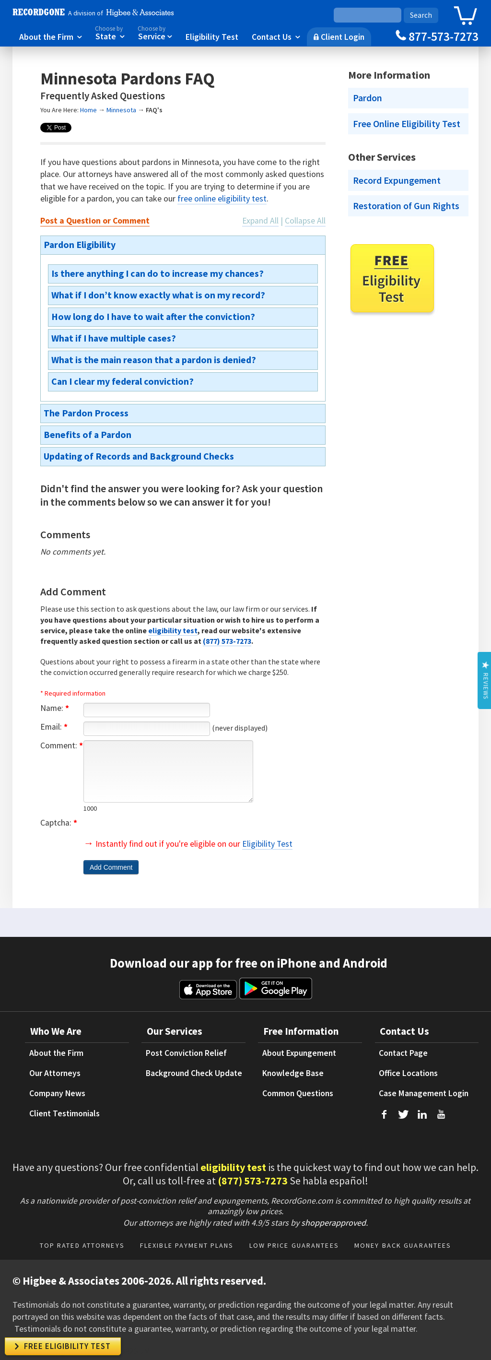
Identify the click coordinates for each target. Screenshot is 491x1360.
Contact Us (276, 36)
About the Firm (50, 36)
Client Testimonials (64, 1113)
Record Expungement (397, 180)
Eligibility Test (212, 36)
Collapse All (305, 220)
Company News (57, 1093)
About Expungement (299, 1053)
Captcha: (58, 822)
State (110, 32)
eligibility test (173, 630)
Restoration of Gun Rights (406, 206)
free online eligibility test (222, 198)
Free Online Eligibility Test (406, 124)
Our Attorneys (55, 1073)
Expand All (260, 220)
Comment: (61, 745)
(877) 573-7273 (227, 641)
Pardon (367, 98)
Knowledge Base (293, 1073)
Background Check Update (194, 1073)
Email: (54, 726)
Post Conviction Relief (186, 1053)
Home (88, 110)
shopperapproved (333, 1222)
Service (155, 32)
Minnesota (121, 110)
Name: (54, 708)
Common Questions (297, 1093)
